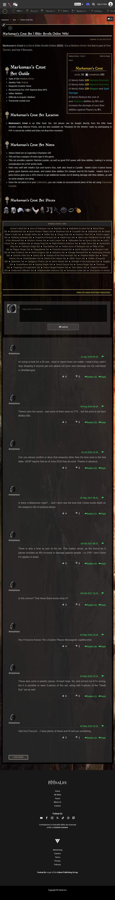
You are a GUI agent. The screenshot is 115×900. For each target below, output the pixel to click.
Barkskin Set (60, 228)
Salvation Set (58, 252)
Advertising (57, 850)
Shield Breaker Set (31, 258)
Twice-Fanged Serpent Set (55, 267)
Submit (63, 327)
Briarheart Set (62, 231)
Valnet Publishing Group (67, 872)
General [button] (32, 11)
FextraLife (41, 872)
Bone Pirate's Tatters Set (40, 231)
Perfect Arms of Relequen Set (75, 246)
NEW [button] (17, 11)
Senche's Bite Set (21, 255)
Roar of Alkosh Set (19, 252)
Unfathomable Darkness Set (50, 270)
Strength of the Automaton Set (85, 261)
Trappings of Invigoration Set (26, 267)
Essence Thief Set (84, 234)
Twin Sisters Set (78, 267)
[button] (78, 4)
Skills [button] (63, 11)
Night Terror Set (88, 243)
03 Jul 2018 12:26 (89, 452)
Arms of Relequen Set (40, 228)
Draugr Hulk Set (64, 234)
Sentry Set (38, 255)
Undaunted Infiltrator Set (22, 270)
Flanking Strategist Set (21, 237)
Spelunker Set (17, 261)
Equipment (5, 20)
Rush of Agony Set (40, 252)
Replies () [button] (91, 377)
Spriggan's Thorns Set (38, 261)
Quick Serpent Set (83, 249)
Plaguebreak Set (41, 249)
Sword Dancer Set (64, 264)
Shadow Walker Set (89, 255)
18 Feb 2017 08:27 (89, 543)
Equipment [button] (79, 11)
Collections (42, 182)
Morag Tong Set (41, 243)
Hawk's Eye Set (67, 237)
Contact (57, 806)
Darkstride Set (94, 231)
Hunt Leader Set (57, 240)
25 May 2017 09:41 (89, 498)
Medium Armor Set (81, 45)
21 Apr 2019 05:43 (89, 357)
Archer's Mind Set (18, 228)
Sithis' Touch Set (77, 258)
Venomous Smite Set (76, 270)
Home (57, 791)
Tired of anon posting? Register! (93, 293)
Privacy (57, 861)
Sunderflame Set (24, 264)
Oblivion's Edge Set (31, 246)
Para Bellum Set (50, 246)
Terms (57, 857)
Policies (57, 865)
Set (30, 45)
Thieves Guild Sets (26, 20)
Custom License (60, 827)
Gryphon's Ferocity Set (46, 237)
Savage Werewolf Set (78, 252)
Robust (25, 82)
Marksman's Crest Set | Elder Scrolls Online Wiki (36, 34)
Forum (57, 798)
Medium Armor (27, 78)
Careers (57, 853)
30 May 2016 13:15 (89, 635)
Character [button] (48, 11)
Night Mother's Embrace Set (65, 243)
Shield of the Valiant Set (55, 258)
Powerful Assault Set (62, 249)
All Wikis (57, 795)
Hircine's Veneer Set (36, 240)
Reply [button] (102, 377)
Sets (14, 20)
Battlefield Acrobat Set (79, 228)
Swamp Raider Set (44, 264)
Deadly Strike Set (32, 234)
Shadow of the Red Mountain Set (61, 255)
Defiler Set (49, 234)
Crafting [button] (96, 11)
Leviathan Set (23, 243)
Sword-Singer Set (85, 264)
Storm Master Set (60, 261)
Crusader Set (78, 231)
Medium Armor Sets (57, 223)
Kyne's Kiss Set (93, 240)
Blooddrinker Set (18, 231)
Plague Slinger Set (21, 249)
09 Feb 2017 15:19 (89, 593)
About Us (57, 802)
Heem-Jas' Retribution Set (90, 237)
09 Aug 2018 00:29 (89, 406)
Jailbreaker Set (75, 240)
